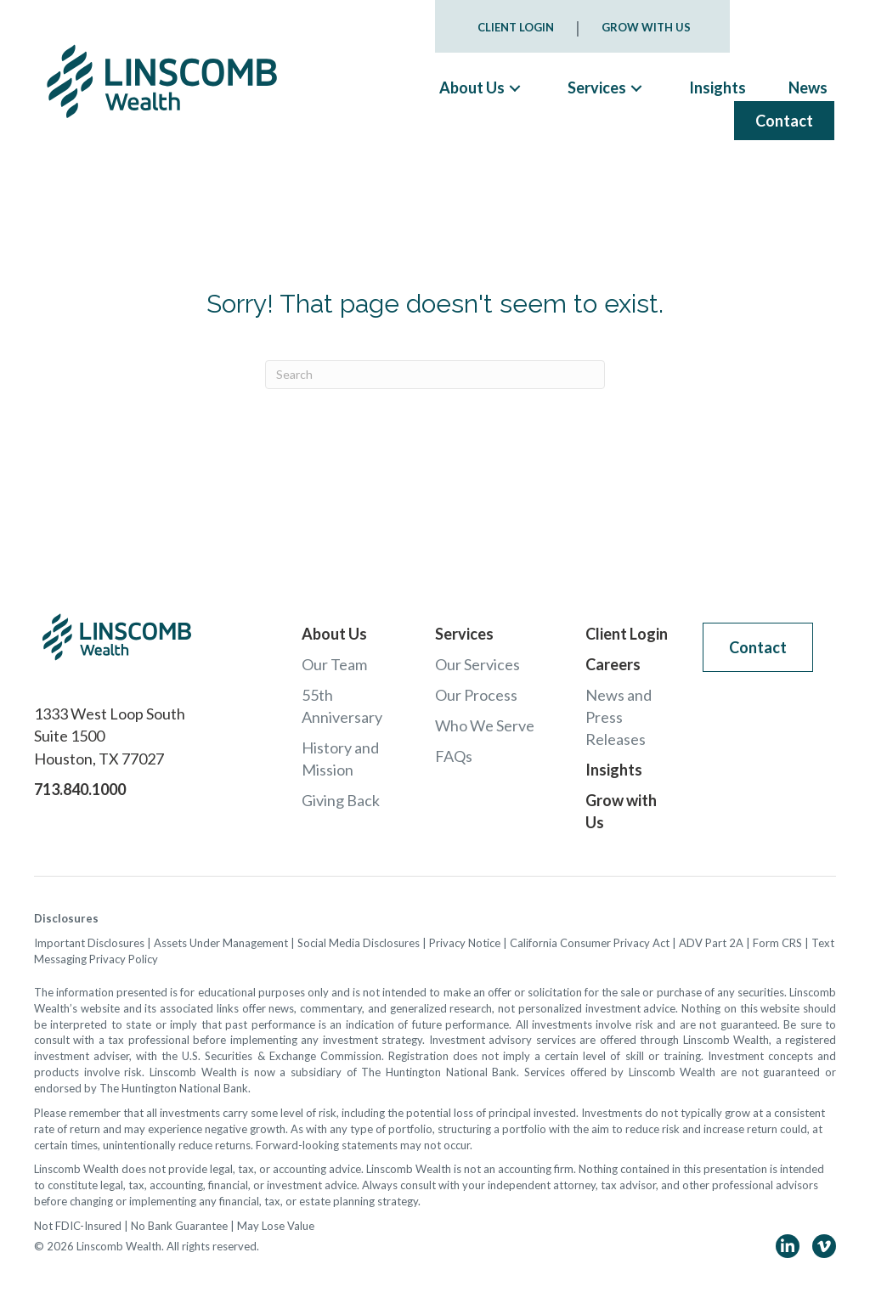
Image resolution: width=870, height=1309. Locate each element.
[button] (515, 88)
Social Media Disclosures (358, 943)
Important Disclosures (89, 943)
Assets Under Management (221, 943)
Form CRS (777, 943)
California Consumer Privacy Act (589, 943)
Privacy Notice (464, 943)
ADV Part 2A (711, 943)
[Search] (435, 374)
